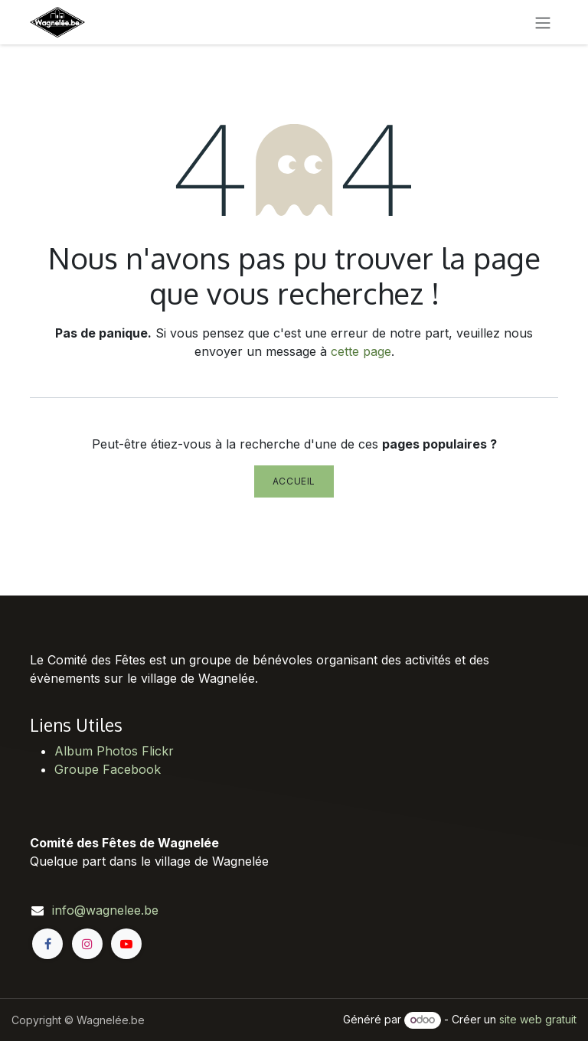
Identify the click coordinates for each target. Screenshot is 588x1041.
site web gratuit (538, 1019)
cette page (361, 351)
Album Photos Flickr (114, 751)
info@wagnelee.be (105, 910)
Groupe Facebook (107, 769)
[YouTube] (126, 943)
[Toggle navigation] (543, 22)
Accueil (294, 481)
